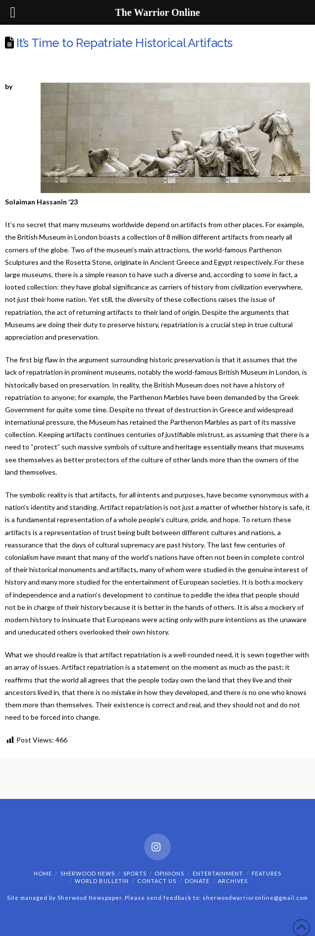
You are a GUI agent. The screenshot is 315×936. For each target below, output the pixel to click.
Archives (233, 881)
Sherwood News (87, 873)
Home (43, 873)
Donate (197, 881)
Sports (135, 873)
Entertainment (218, 873)
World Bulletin (102, 881)
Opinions (169, 873)
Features (266, 873)
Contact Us (156, 881)
